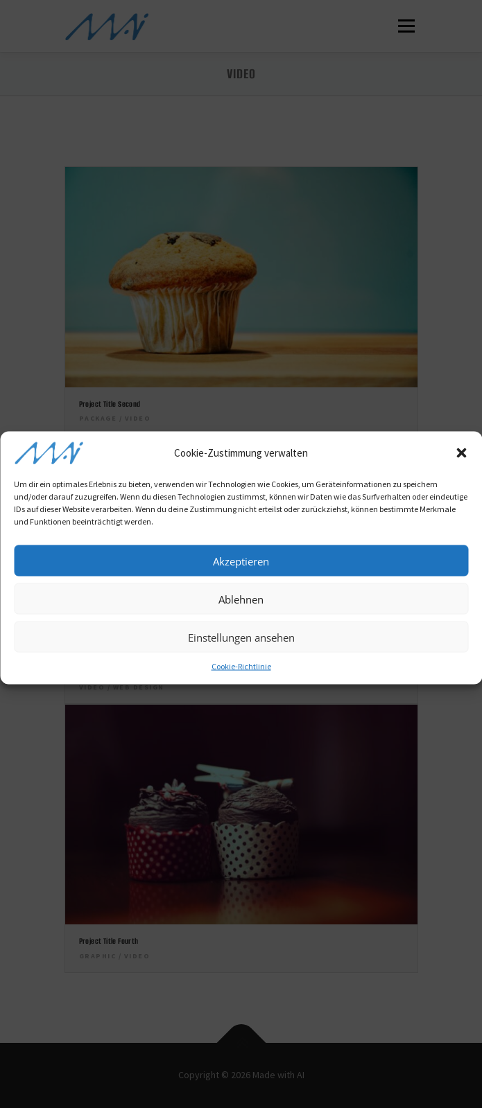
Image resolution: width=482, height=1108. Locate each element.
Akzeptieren (241, 571)
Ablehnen (241, 609)
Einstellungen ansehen (241, 647)
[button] (461, 463)
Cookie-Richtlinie (241, 676)
